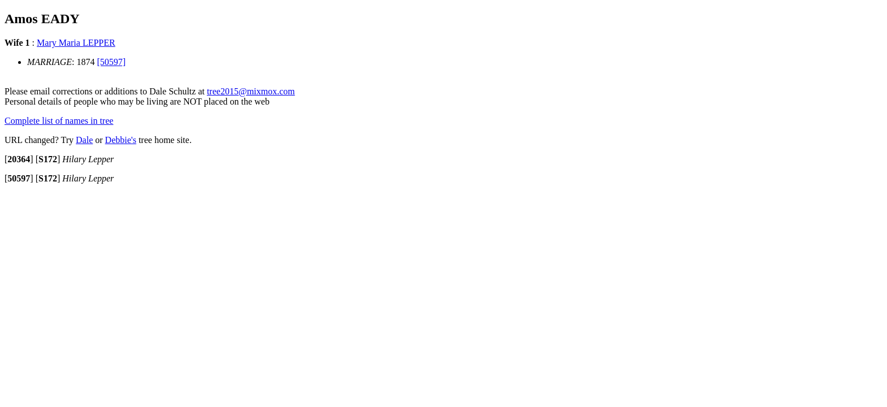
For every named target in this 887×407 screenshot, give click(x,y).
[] (19, 159)
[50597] (111, 62)
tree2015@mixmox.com (251, 91)
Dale (84, 140)
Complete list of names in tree (59, 120)
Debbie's (120, 140)
